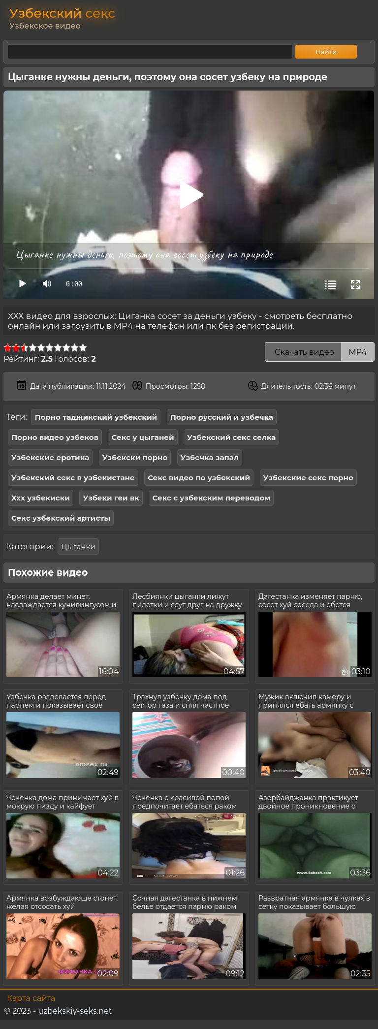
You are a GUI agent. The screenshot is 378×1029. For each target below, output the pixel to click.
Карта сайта (31, 998)
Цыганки (78, 546)
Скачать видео (319, 352)
